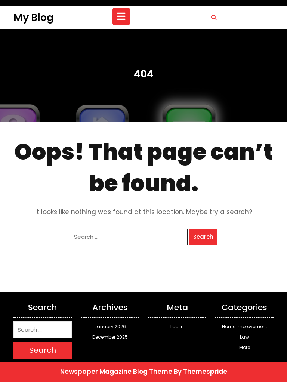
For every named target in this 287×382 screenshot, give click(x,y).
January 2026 (110, 326)
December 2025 (110, 337)
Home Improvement (244, 326)
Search (203, 237)
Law (244, 337)
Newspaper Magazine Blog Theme (116, 371)
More (244, 347)
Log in (177, 326)
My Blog (33, 17)
